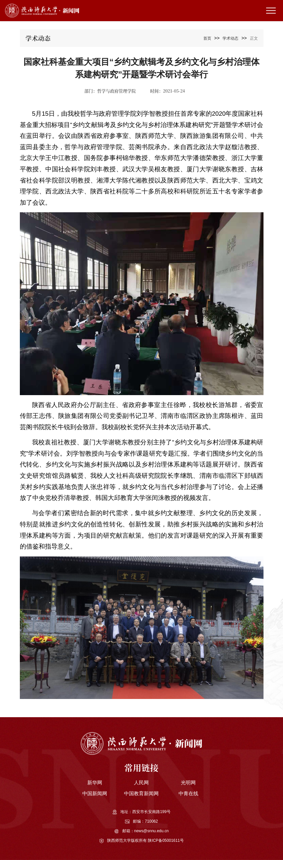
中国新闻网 (94, 793)
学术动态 (230, 38)
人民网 (141, 782)
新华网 (94, 782)
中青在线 (188, 793)
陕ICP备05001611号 (166, 840)
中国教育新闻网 (141, 793)
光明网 (188, 782)
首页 (207, 38)
